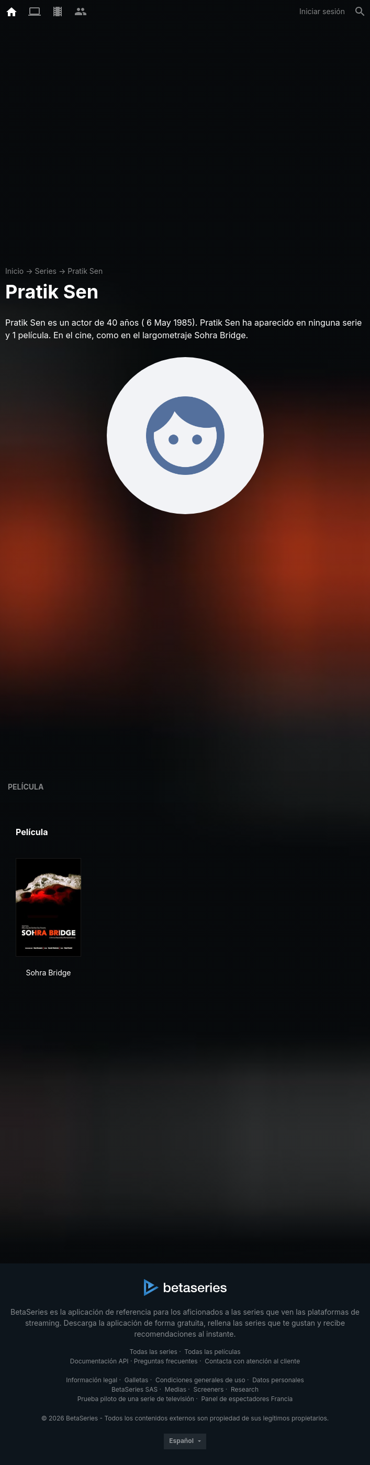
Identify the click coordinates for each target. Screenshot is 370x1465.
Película (25, 786)
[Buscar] (360, 11)
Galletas (137, 1380)
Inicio (14, 271)
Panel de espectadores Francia (247, 1399)
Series (46, 271)
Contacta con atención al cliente (252, 1361)
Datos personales (278, 1380)
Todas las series (153, 1352)
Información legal (91, 1380)
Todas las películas (212, 1352)
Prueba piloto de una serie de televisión (135, 1399)
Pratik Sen (85, 271)
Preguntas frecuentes (166, 1361)
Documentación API (99, 1361)
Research (245, 1389)
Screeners (209, 1389)
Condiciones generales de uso (200, 1380)
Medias (175, 1389)
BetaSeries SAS (134, 1389)
